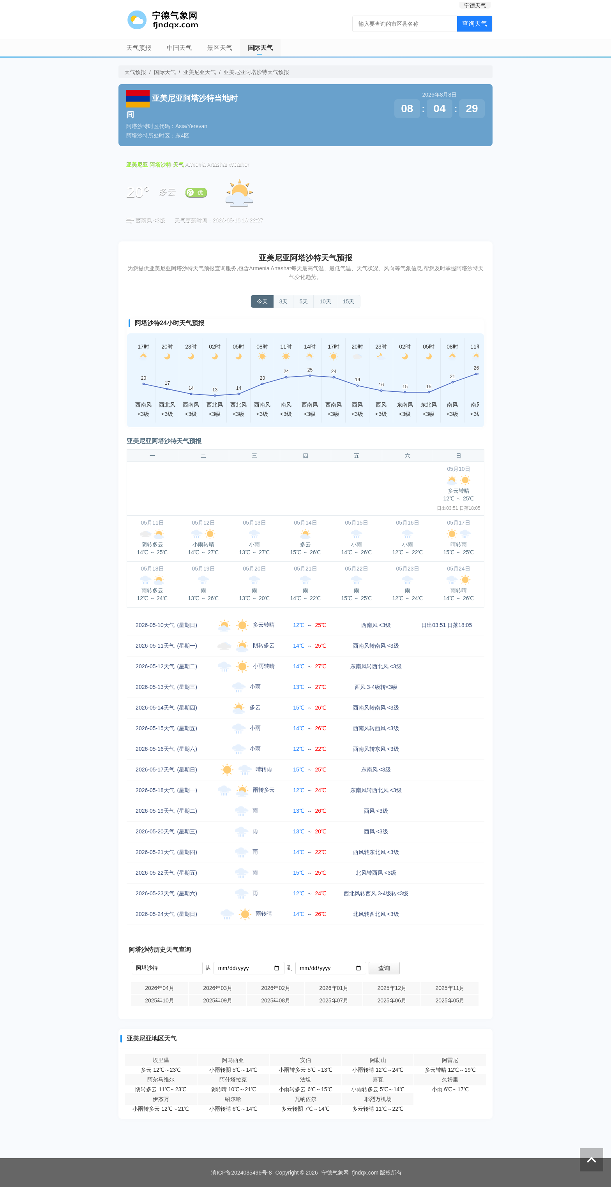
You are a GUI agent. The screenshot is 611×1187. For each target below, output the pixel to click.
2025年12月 (391, 988)
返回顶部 (591, 1159)
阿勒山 (378, 1060)
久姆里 (450, 1079)
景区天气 (219, 47)
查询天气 (474, 23)
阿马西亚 (233, 1060)
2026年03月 (217, 988)
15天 (349, 301)
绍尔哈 (233, 1099)
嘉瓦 (378, 1079)
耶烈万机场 (378, 1099)
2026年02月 (275, 988)
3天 (283, 301)
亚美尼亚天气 (199, 72)
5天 (303, 301)
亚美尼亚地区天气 (152, 1038)
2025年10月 (159, 1000)
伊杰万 (161, 1099)
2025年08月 (275, 1000)
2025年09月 (217, 1000)
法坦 (305, 1079)
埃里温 (161, 1060)
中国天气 (179, 47)
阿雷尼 (450, 1060)
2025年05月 (449, 1000)
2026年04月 (159, 988)
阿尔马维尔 (161, 1079)
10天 (325, 301)
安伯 (305, 1060)
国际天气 (260, 47)
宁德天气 (475, 5)
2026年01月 (333, 988)
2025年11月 (449, 988)
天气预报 (138, 47)
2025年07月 (333, 1000)
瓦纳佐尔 (305, 1099)
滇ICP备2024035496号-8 (241, 1172)
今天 (262, 301)
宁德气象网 (335, 1172)
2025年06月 (391, 1000)
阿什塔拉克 (233, 1079)
